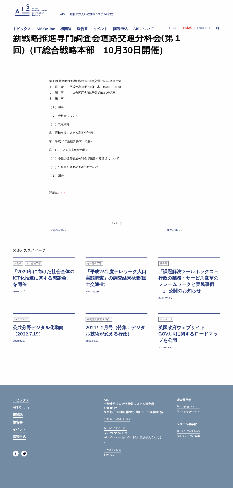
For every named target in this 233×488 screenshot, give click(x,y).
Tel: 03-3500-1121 (115, 428)
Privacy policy (112, 449)
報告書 (82, 29)
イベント (100, 29)
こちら (62, 192)
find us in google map (117, 418)
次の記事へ (174, 230)
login (172, 28)
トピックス (22, 29)
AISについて (143, 29)
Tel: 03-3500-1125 (188, 430)
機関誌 (65, 29)
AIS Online (45, 29)
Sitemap (109, 454)
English (203, 28)
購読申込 (120, 29)
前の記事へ (59, 230)
